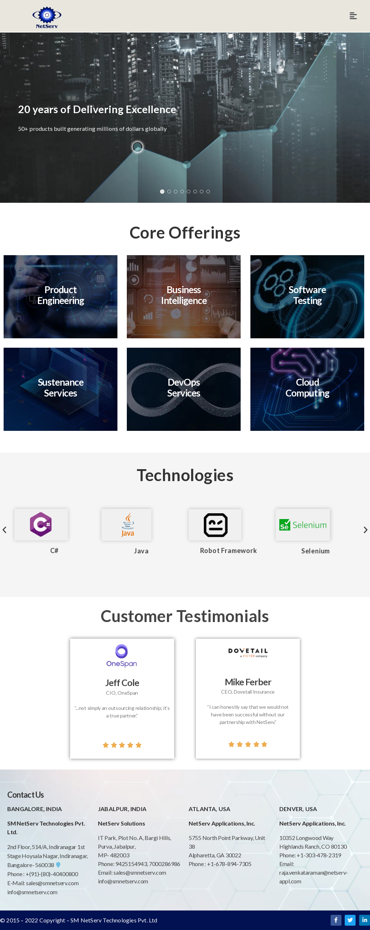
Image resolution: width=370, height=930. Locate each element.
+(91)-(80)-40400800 (52, 873)
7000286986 (164, 863)
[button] (162, 191)
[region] (185, 118)
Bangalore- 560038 (33, 864)
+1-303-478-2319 (319, 855)
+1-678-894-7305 (229, 863)
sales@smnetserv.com (52, 882)
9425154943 (130, 863)
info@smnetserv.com (32, 891)
